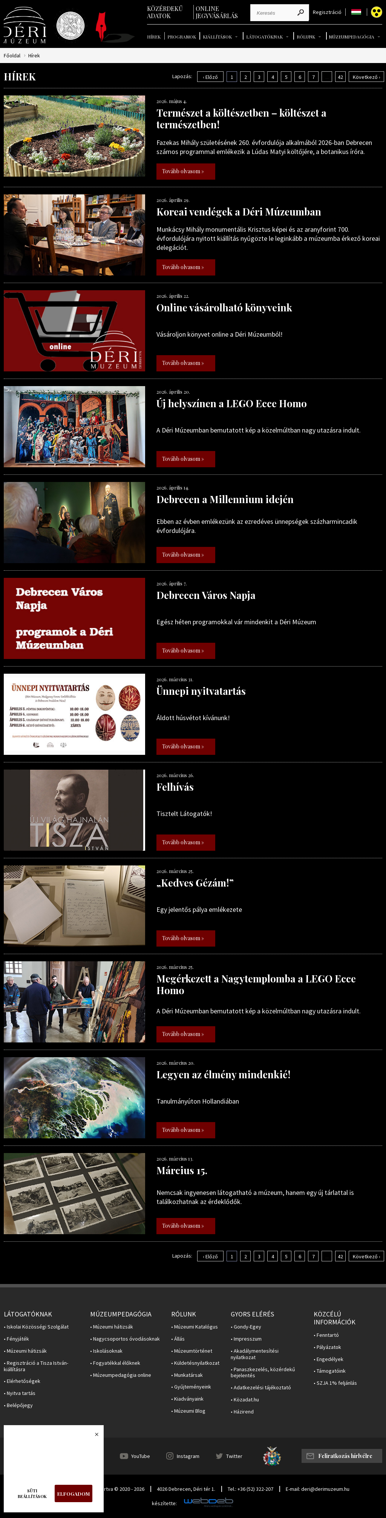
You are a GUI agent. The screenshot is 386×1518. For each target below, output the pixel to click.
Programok (181, 37)
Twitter (234, 1456)
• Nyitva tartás (19, 1393)
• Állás (178, 1339)
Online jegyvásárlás (217, 12)
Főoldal (12, 55)
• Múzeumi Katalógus (194, 1327)
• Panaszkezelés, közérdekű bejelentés (263, 1372)
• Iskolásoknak (106, 1351)
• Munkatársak (187, 1375)
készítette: (164, 1503)
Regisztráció (327, 12)
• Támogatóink (330, 1371)
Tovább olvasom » (183, 171)
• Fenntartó (326, 1335)
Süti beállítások (32, 1493)
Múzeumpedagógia (351, 37)
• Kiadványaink (187, 1399)
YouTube (140, 1456)
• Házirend (242, 1412)
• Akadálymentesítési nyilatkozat (255, 1354)
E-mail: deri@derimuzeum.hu (317, 1489)
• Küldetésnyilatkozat (195, 1363)
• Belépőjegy (18, 1405)
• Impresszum (246, 1339)
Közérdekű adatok (165, 12)
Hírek (154, 37)
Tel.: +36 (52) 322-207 (250, 1489)
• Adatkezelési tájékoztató (261, 1387)
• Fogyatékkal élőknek (115, 1363)
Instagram (188, 1456)
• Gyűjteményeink (191, 1387)
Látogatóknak (264, 37)
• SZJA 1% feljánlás (335, 1383)
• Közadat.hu (245, 1399)
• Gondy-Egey (246, 1327)
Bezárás (93, 1436)
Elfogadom (73, 1493)
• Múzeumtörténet (191, 1351)
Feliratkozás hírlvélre (345, 1455)
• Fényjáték (16, 1339)
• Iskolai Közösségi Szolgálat (36, 1327)
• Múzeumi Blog (188, 1411)
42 (340, 77)
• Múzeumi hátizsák (25, 1351)
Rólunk (306, 37)
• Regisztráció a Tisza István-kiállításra (36, 1366)
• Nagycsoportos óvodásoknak (125, 1339)
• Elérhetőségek (22, 1381)
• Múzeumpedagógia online (120, 1375)
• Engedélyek (328, 1359)
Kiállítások (217, 37)
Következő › (366, 77)
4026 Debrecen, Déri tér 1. (186, 1489)
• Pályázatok (327, 1347)
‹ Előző (210, 77)
